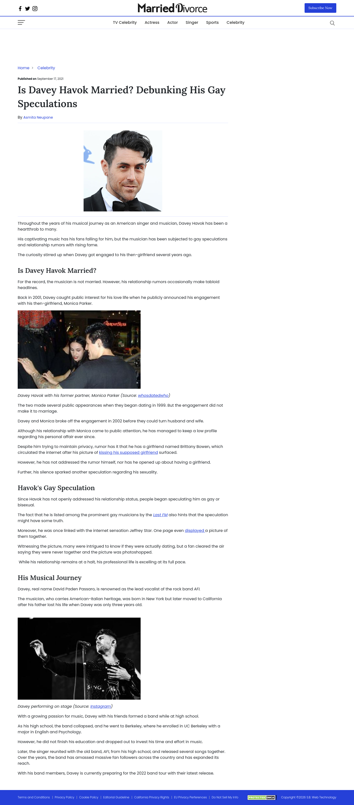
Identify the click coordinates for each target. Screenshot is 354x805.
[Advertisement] (57, 39)
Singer (192, 22)
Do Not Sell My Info (225, 797)
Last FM (160, 515)
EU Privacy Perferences (190, 797)
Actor (172, 22)
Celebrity (236, 22)
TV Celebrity (125, 22)
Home (24, 68)
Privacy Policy (64, 797)
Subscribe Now (321, 8)
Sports (212, 22)
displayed (195, 530)
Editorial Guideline (116, 797)
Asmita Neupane (38, 117)
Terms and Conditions (34, 797)
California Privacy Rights (151, 797)
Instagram (100, 706)
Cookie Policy (88, 797)
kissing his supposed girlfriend (128, 452)
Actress (152, 22)
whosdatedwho (153, 395)
